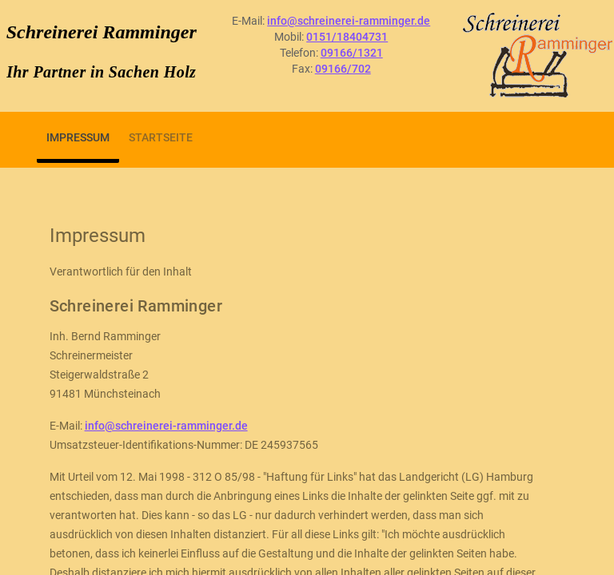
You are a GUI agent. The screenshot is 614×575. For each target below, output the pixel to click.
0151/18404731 (347, 36)
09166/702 (343, 68)
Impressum (78, 137)
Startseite (160, 137)
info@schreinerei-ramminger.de (348, 20)
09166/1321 (352, 52)
